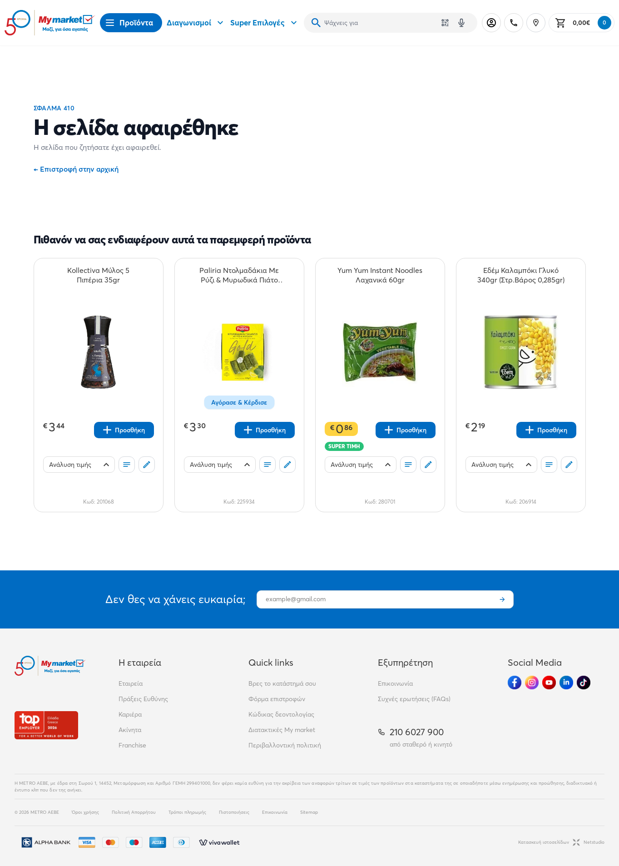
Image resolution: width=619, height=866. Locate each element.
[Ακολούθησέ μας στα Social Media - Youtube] (549, 682)
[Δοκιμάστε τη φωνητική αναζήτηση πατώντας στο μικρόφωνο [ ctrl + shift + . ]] (461, 23)
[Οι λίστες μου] (127, 464)
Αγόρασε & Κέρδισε (239, 402)
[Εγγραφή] (502, 599)
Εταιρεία (131, 683)
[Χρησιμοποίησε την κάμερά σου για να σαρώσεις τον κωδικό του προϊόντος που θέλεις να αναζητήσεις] (445, 23)
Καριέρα (130, 714)
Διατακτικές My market (281, 730)
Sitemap (309, 812)
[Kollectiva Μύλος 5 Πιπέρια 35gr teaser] (98, 275)
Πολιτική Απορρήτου (134, 812)
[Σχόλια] (147, 464)
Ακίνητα (130, 730)
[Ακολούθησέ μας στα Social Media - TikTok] (583, 682)
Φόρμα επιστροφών (276, 699)
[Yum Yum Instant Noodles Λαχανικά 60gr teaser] (380, 275)
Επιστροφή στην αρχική (76, 168)
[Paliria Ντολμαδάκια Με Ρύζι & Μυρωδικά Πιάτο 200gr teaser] (239, 275)
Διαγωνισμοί (196, 22)
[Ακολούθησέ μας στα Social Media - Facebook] (514, 682)
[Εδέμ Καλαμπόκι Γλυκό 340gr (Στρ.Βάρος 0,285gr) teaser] (521, 275)
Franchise (132, 745)
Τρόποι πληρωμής (187, 812)
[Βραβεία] (46, 725)
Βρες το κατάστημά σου (282, 683)
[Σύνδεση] (491, 22)
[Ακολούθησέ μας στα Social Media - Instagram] (532, 682)
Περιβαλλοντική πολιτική (284, 745)
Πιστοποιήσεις (234, 812)
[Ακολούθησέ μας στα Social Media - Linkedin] (566, 682)
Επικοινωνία (395, 683)
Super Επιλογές (264, 22)
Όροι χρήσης (85, 812)
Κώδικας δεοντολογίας (281, 714)
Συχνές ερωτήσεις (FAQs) (414, 699)
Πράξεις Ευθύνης (143, 699)
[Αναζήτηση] (316, 22)
